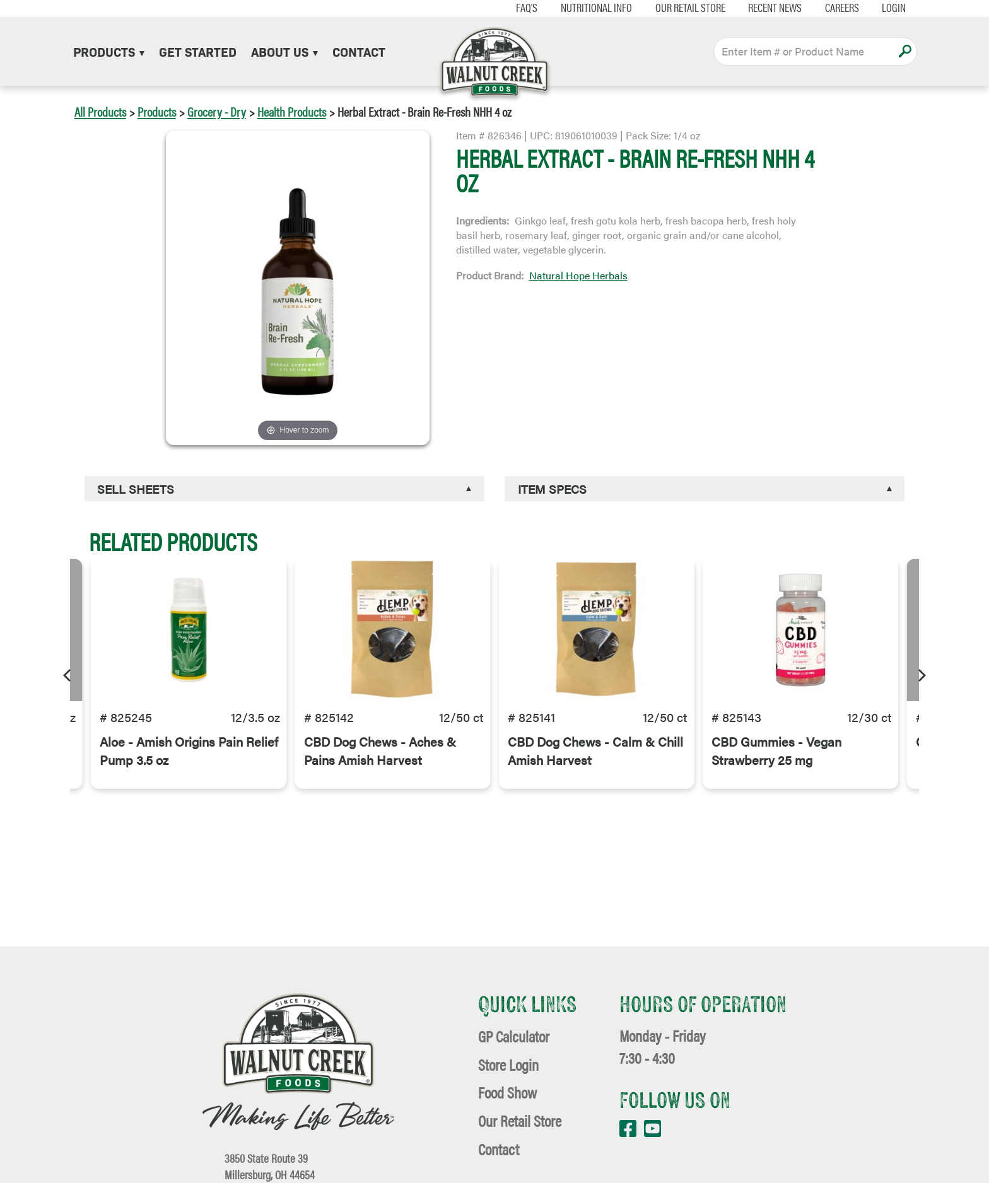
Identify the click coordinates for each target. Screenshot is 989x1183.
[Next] (921, 673)
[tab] (284, 489)
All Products (100, 111)
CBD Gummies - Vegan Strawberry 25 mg (776, 761)
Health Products (291, 111)
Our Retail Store (678, 7)
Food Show (507, 1092)
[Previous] (68, 673)
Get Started (198, 51)
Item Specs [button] (552, 489)
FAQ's (515, 7)
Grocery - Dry (216, 111)
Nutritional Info (584, 7)
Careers (830, 7)
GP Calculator (513, 1036)
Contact (358, 51)
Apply (904, 51)
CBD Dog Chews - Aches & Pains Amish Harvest (380, 761)
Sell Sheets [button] (135, 489)
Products (108, 51)
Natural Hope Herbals (578, 275)
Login (882, 7)
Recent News (763, 7)
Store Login (508, 1064)
